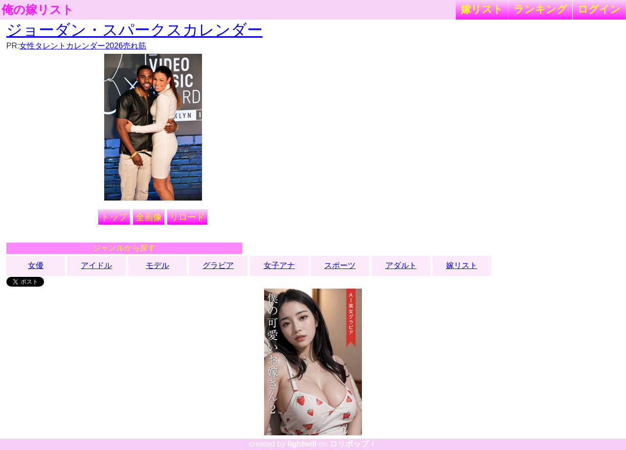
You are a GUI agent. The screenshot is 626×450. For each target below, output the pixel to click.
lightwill (302, 444)
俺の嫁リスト (37, 9)
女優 (36, 265)
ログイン (599, 9)
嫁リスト (482, 9)
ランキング (540, 9)
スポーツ (340, 265)
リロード (187, 217)
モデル (157, 265)
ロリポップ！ (353, 444)
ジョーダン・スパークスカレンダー (134, 30)
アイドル (96, 265)
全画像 (148, 217)
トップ (114, 217)
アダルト (401, 265)
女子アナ (279, 265)
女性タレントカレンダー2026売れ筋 (82, 46)
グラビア (218, 265)
